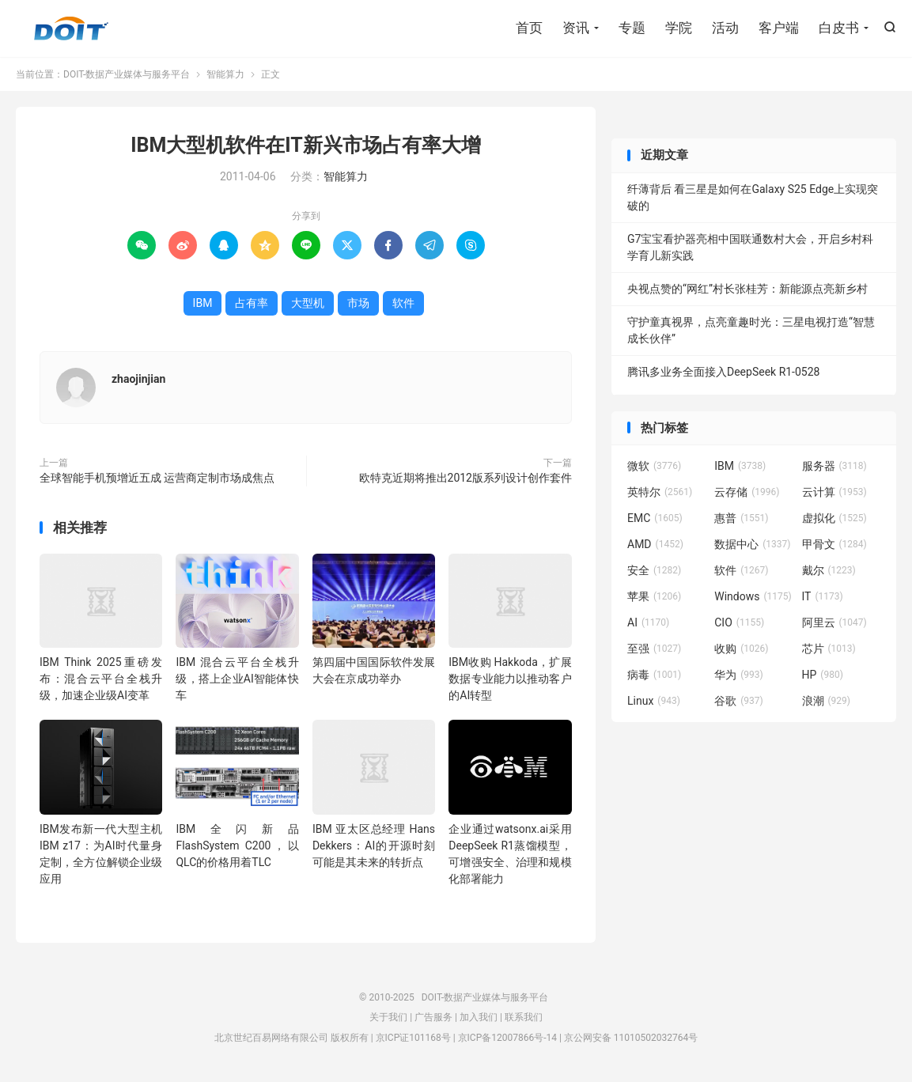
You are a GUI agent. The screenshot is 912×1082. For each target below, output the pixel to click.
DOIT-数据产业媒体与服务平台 (71, 28)
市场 (358, 303)
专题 (632, 28)
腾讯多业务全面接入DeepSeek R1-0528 (723, 371)
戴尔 (829, 570)
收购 (741, 648)
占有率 (251, 303)
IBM (203, 303)
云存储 (746, 492)
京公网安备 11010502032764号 (631, 1037)
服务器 (834, 466)
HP (822, 674)
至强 (654, 648)
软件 (403, 303)
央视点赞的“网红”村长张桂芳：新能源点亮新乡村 (747, 288)
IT (822, 596)
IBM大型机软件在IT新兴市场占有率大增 (306, 145)
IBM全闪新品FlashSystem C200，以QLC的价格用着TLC (237, 845)
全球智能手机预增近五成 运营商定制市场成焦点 (157, 477)
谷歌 (738, 700)
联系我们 (524, 1017)
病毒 (654, 674)
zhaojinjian (138, 379)
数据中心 (752, 544)
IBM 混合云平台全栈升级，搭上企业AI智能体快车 (237, 679)
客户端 (779, 28)
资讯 (575, 28)
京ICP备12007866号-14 (507, 1037)
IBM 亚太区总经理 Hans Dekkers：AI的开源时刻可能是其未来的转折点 (373, 845)
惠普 (741, 518)
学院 (678, 28)
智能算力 (225, 74)
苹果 (654, 596)
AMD (655, 544)
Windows (752, 596)
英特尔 (659, 492)
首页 (529, 28)
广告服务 (433, 1017)
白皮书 (839, 28)
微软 (654, 466)
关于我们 (388, 1017)
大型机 (307, 303)
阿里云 (834, 622)
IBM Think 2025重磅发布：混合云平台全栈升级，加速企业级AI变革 (101, 679)
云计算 (834, 492)
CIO (739, 622)
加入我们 (479, 1017)
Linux (653, 700)
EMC (655, 518)
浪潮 (826, 700)
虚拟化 (834, 518)
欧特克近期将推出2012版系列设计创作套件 (465, 477)
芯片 (829, 648)
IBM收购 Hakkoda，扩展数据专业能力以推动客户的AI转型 (509, 679)
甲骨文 (834, 544)
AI (648, 622)
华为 (738, 674)
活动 (725, 28)
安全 (654, 570)
